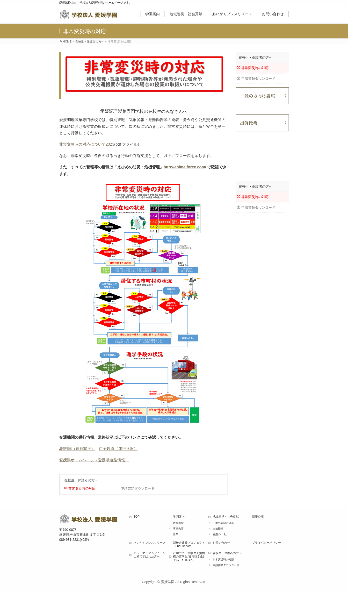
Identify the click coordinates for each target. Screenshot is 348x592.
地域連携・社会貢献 (226, 516)
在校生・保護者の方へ (81, 480)
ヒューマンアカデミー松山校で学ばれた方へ (150, 554)
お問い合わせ (221, 542)
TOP (136, 516)
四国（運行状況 (77, 449)
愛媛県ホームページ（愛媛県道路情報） (94, 460)
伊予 (103, 449)
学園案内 (179, 516)
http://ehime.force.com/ (185, 167)
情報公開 (258, 516)
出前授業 (218, 528)
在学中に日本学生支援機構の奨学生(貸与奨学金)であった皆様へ (189, 556)
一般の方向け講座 (223, 522)
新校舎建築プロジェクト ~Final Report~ (189, 544)
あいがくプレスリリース (150, 542)
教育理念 (178, 522)
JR (61, 449)
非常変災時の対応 (81, 488)
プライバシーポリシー (266, 542)
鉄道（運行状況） (122, 449)
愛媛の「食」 (221, 534)
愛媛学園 (167, 582)
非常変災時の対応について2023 (86, 144)
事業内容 (178, 528)
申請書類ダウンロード (138, 488)
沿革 (175, 534)
